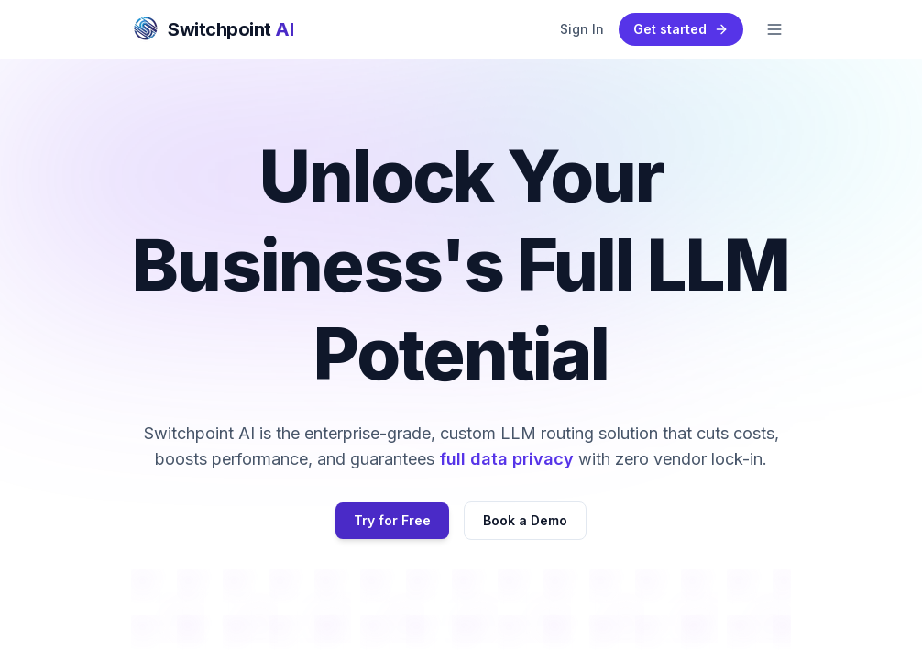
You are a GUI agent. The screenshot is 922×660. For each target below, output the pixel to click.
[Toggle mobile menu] (774, 29)
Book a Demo (525, 520)
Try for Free (392, 520)
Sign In (582, 29)
